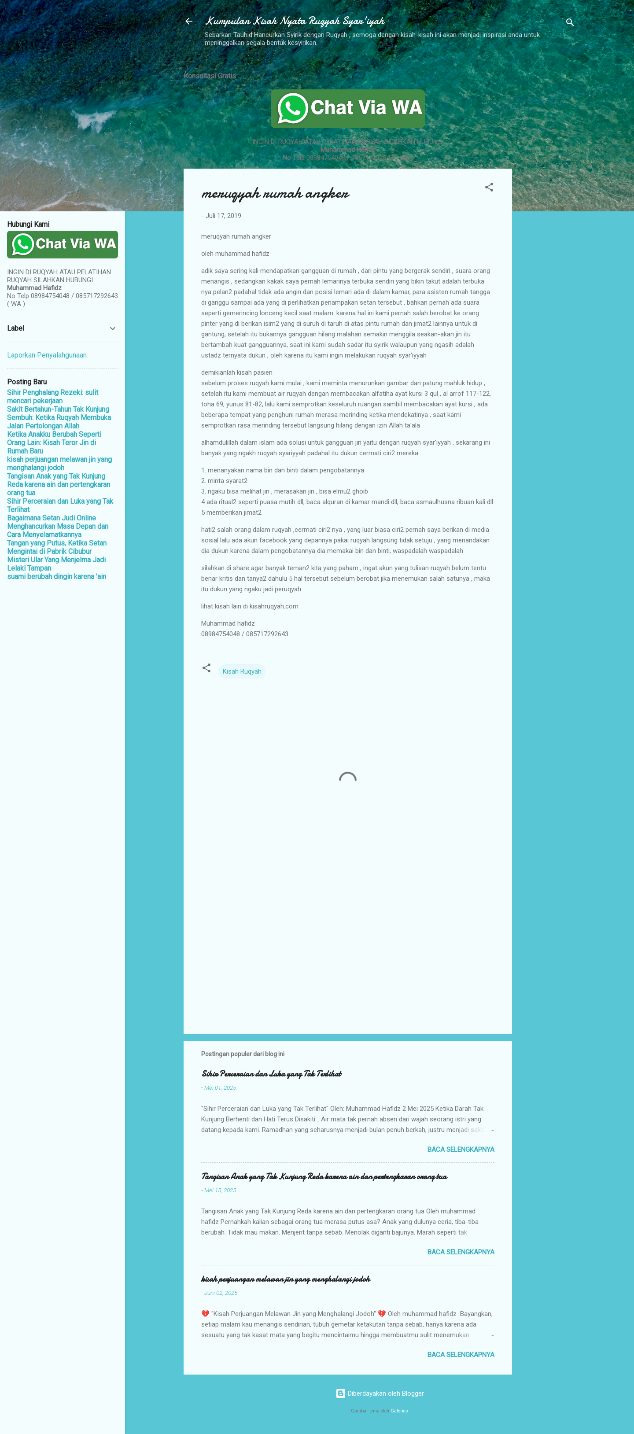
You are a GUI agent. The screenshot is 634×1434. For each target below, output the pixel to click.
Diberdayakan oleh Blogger (379, 1393)
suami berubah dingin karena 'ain (56, 576)
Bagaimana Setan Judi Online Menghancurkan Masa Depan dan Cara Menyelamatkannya (57, 526)
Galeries (399, 1411)
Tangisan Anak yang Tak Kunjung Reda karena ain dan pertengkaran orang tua (323, 1176)
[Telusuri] (570, 24)
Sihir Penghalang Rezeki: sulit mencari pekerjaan (52, 396)
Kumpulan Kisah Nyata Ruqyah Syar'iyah (294, 21)
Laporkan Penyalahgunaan (47, 355)
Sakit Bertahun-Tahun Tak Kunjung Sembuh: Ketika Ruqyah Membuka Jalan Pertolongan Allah (59, 417)
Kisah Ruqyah (242, 671)
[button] (489, 188)
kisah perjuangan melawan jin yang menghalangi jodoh (285, 1279)
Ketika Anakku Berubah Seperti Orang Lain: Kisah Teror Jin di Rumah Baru (54, 442)
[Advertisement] (547, 195)
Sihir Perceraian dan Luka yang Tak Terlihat (271, 1074)
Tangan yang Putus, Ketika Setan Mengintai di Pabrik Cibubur (57, 547)
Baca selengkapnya (461, 1150)
